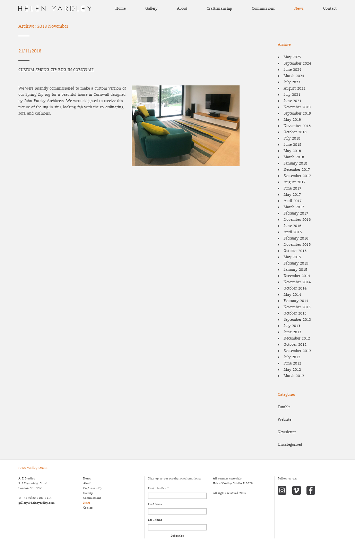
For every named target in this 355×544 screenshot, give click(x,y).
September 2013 (297, 319)
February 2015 (296, 263)
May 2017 (292, 194)
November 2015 (297, 244)
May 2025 (292, 57)
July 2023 (292, 82)
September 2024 (297, 63)
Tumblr (284, 407)
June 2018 (292, 144)
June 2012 (292, 363)
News (299, 8)
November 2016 (297, 219)
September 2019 (297, 113)
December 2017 (297, 169)
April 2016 (293, 232)
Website (284, 419)
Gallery (151, 8)
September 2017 (297, 175)
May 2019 (292, 119)
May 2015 (292, 257)
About (182, 8)
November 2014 (297, 282)
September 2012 (297, 350)
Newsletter (287, 432)
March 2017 (294, 207)
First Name (155, 504)
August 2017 (294, 182)
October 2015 (295, 250)
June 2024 (292, 69)
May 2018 (292, 150)
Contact (330, 8)
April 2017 (293, 200)
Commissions (263, 8)
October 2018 (295, 132)
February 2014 (296, 300)
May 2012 (292, 369)
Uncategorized (290, 444)
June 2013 (292, 332)
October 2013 (295, 313)
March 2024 (294, 75)
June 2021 (292, 100)
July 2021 (292, 94)
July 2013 (292, 325)
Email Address (158, 488)
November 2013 (297, 307)
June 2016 (292, 225)
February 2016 (296, 238)
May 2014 (292, 294)
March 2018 (294, 157)
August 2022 (294, 88)
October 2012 (295, 344)
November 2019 (297, 107)
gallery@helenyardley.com (36, 503)
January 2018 (295, 163)
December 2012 (297, 338)
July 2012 (292, 357)
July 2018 (292, 138)
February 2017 (296, 213)
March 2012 (294, 375)
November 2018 (297, 125)
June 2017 (292, 188)
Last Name (155, 520)
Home (120, 8)
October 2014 (295, 288)
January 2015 (295, 269)
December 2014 (297, 275)
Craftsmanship (219, 8)
